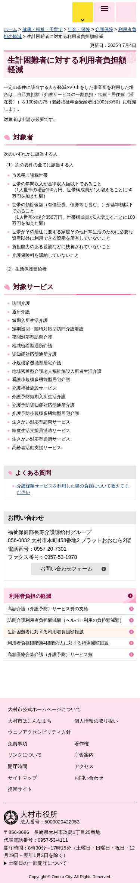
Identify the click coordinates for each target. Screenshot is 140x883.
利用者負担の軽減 (30, 596)
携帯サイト (20, 789)
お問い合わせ (88, 778)
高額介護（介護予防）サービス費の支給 (47, 608)
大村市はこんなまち (30, 721)
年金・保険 (79, 29)
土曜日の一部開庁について (38, 863)
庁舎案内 (84, 755)
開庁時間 (17, 766)
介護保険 (104, 29)
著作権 (81, 743)
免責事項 (17, 743)
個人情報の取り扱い (96, 721)
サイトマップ (22, 778)
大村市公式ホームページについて (44, 709)
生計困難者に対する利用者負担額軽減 (45, 631)
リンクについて (25, 755)
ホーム (10, 29)
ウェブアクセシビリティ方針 (39, 732)
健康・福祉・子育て (42, 29)
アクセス (84, 766)
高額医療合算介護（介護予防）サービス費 (50, 654)
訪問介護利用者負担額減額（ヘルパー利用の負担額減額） (65, 620)
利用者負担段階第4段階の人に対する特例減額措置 (58, 643)
